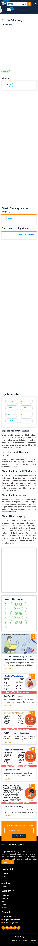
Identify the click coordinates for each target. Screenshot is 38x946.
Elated (10, 421)
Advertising (5, 883)
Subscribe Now (19, 835)
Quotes (4, 907)
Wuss (10, 414)
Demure (25, 401)
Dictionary (5, 895)
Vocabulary (5, 898)
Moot (24, 414)
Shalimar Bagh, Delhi (11, 923)
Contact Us (5, 886)
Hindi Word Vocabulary (13, 696)
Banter (10, 401)
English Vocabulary (11, 770)
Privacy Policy (19, 937)
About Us (4, 874)
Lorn (24, 408)
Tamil (10, 218)
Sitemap (4, 877)
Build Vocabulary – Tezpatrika (16, 733)
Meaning (5, 71)
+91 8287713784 (10, 917)
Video (3, 904)
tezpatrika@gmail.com (12, 920)
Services (4, 880)
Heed (10, 408)
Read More (7, 669)
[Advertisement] (19, 49)
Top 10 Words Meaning (13, 806)
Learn (3, 901)
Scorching (26, 421)
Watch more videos (27, 235)
